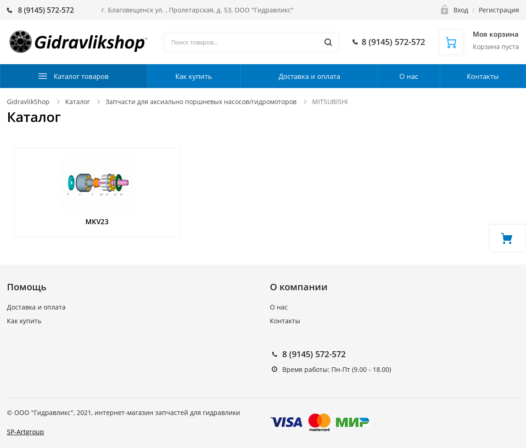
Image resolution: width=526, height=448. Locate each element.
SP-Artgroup (25, 431)
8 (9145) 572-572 (314, 354)
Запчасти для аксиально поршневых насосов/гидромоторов (201, 101)
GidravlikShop (28, 101)
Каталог (77, 101)
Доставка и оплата (309, 76)
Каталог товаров (81, 76)
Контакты (483, 76)
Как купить (193, 76)
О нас (408, 76)
